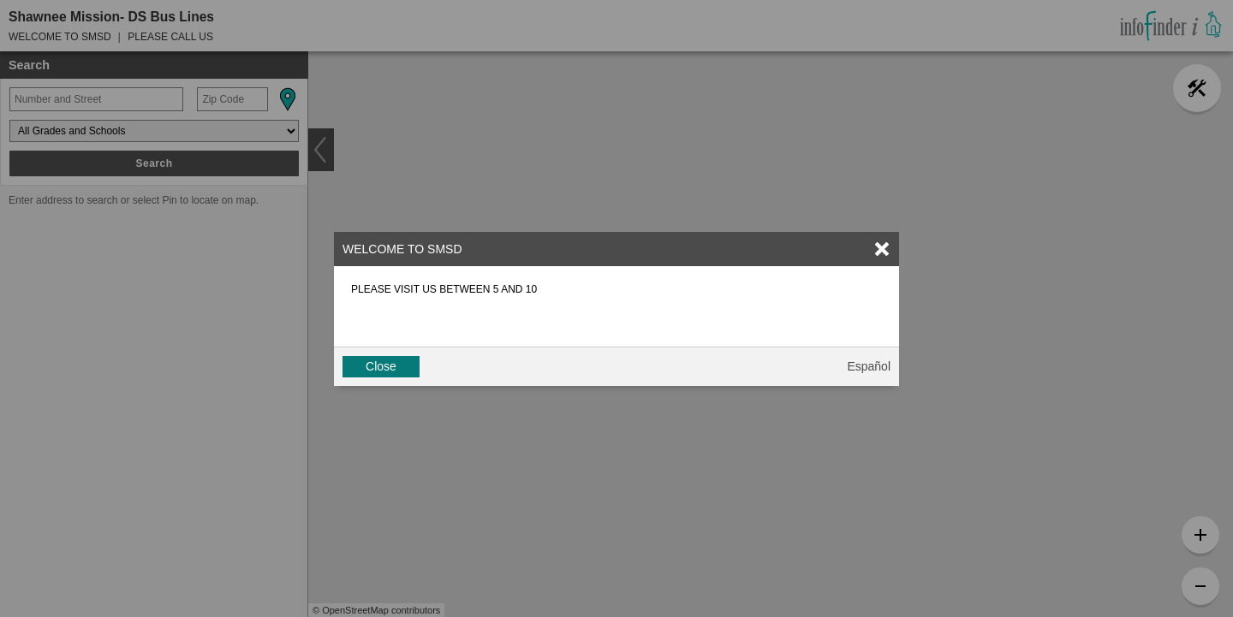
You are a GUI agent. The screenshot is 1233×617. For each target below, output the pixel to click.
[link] (882, 249)
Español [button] (868, 366)
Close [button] (381, 366)
